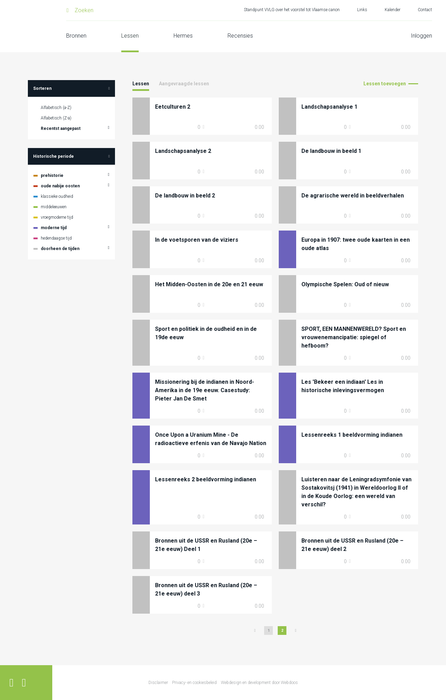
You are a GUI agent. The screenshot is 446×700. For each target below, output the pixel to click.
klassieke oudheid (57, 196)
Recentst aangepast (60, 128)
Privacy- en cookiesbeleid (194, 682)
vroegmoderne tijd (57, 217)
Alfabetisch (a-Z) (56, 107)
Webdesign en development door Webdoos (259, 682)
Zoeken (84, 10)
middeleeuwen (54, 206)
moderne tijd (54, 227)
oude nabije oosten (60, 186)
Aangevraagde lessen (184, 83)
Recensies (240, 35)
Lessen (130, 35)
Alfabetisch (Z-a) (56, 118)
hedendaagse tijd (56, 238)
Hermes (183, 35)
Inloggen (421, 35)
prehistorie (52, 175)
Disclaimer (158, 682)
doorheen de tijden (60, 248)
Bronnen (76, 35)
